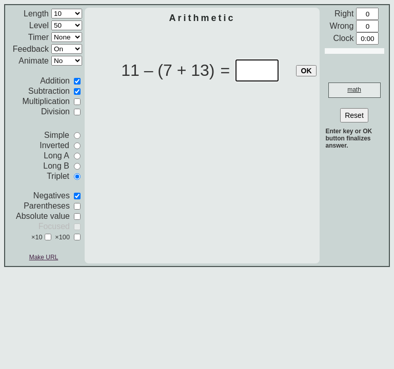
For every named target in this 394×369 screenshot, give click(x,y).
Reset (354, 115)
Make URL (43, 257)
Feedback (31, 49)
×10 (37, 237)
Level (39, 25)
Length (36, 13)
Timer (38, 37)
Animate (33, 60)
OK (306, 71)
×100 (62, 237)
